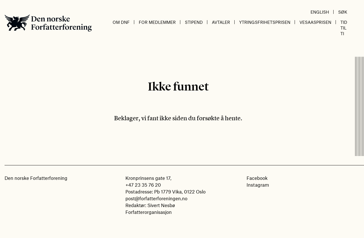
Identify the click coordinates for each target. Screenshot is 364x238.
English (320, 11)
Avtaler (221, 22)
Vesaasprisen (315, 22)
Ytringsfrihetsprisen (264, 22)
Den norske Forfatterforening (48, 22)
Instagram (258, 185)
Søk (342, 11)
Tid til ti (343, 28)
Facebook (257, 178)
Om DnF (121, 22)
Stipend (194, 22)
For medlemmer (157, 22)
